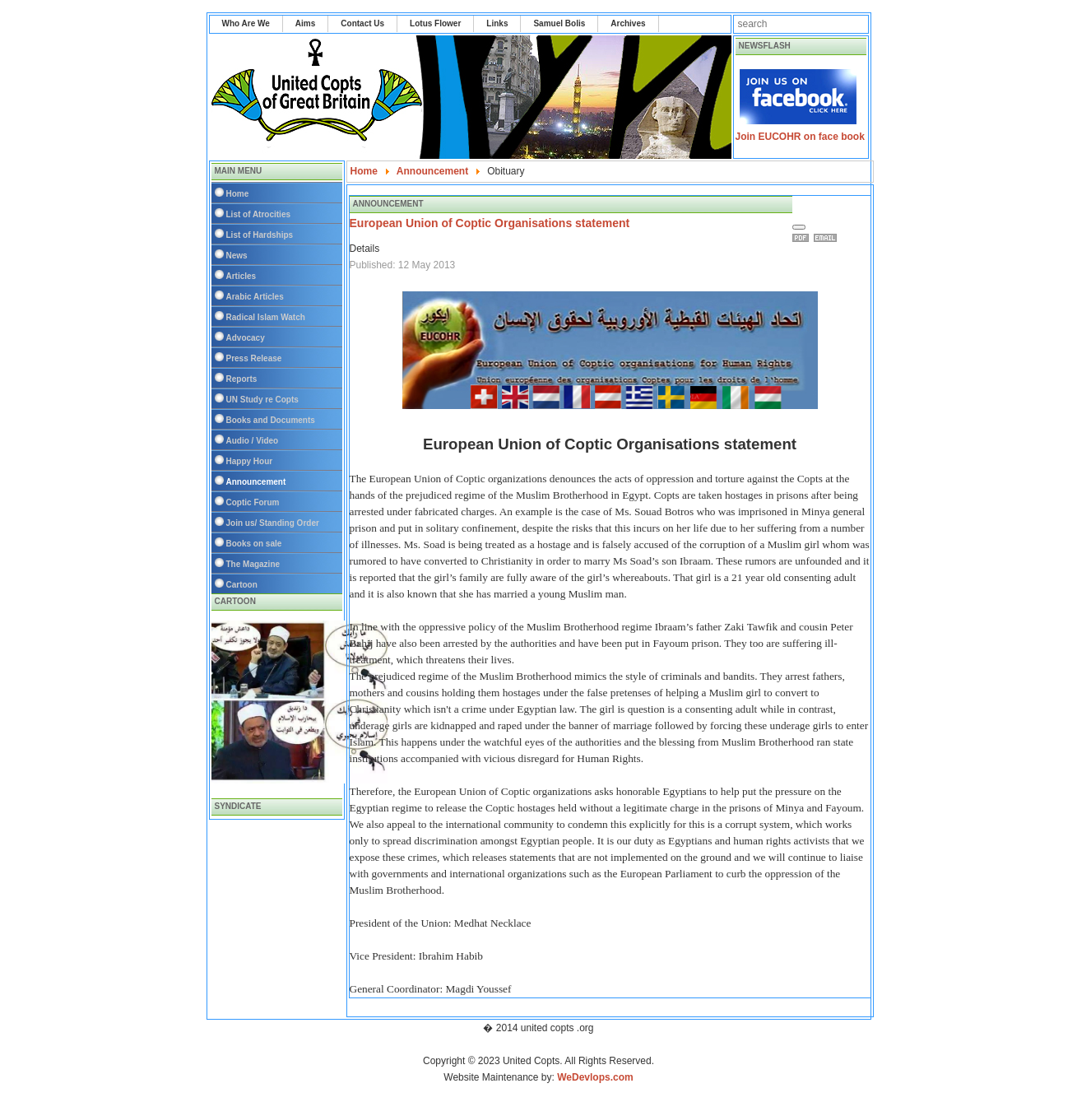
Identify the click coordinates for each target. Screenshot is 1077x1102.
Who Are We (246, 23)
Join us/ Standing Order (272, 523)
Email (827, 238)
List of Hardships (260, 234)
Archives (627, 23)
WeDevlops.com (595, 1077)
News (237, 255)
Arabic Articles (255, 296)
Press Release (254, 358)
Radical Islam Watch (265, 317)
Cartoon (242, 584)
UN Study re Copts (262, 399)
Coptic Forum (253, 502)
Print (803, 238)
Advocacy (245, 337)
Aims (305, 23)
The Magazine (253, 564)
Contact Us (362, 23)
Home (237, 193)
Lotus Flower (435, 23)
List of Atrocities (258, 214)
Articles (241, 276)
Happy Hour (249, 461)
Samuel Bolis (559, 23)
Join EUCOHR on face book (800, 136)
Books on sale (254, 543)
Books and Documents (270, 420)
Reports (242, 379)
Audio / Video (252, 440)
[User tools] (798, 227)
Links (497, 23)
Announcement (256, 481)
